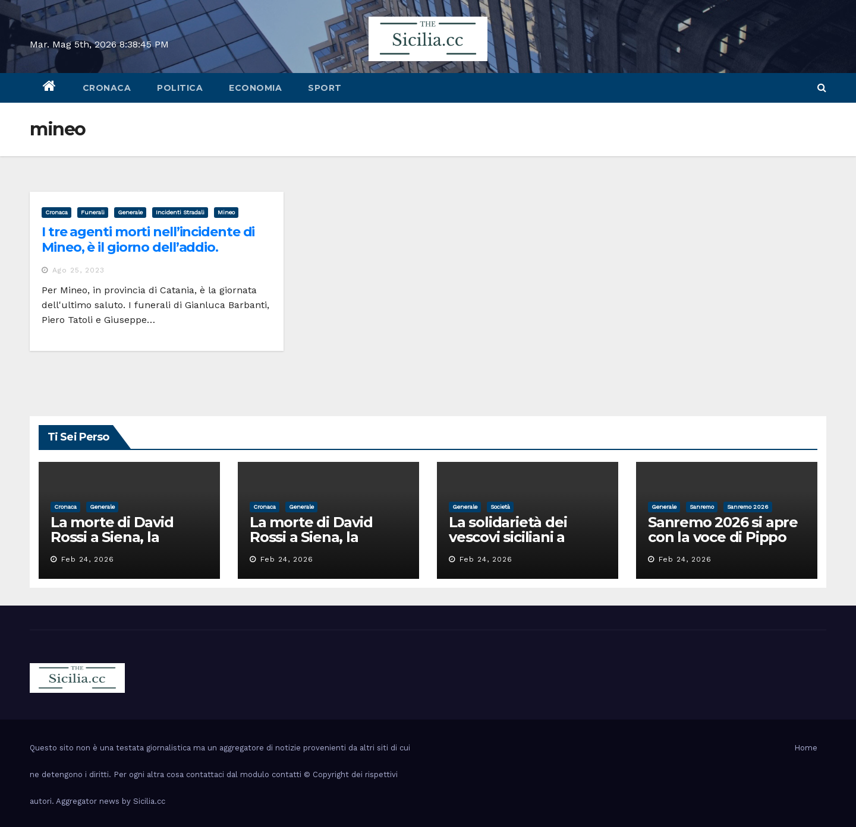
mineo (226, 212)
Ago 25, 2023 (78, 270)
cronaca (107, 88)
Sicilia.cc (149, 801)
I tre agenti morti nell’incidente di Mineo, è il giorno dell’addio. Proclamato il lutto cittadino (148, 247)
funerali (93, 212)
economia (255, 88)
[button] (821, 87)
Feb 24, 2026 (87, 559)
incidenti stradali (180, 212)
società (500, 506)
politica (180, 88)
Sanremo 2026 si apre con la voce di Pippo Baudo (723, 537)
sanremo (702, 506)
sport (325, 88)
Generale (130, 212)
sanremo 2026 (748, 506)
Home (805, 747)
